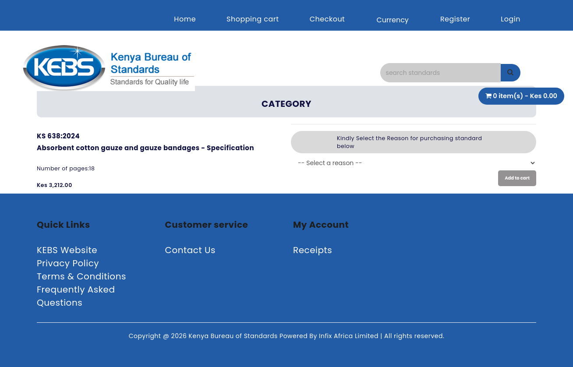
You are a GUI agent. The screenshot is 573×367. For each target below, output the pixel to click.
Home (185, 19)
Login (510, 19)
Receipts (312, 250)
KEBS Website (67, 250)
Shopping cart (252, 19)
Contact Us (190, 250)
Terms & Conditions (81, 276)
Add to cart (517, 178)
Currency (392, 20)
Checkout (327, 19)
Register (455, 19)
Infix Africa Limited (349, 336)
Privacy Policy (68, 263)
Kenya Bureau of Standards (234, 336)
